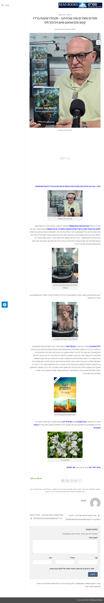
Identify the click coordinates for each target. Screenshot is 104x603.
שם (96, 558)
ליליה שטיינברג (65, 491)
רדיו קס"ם (48, 491)
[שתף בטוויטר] (76, 481)
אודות (7, 5)
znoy (74, 29)
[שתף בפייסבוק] (80, 481)
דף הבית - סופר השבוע (65, 14)
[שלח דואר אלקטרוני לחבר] (71, 481)
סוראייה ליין (56, 491)
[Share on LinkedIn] (63, 481)
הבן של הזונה (47, 489)
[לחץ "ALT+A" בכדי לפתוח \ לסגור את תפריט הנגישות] (5, 305)
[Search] (3, 5)
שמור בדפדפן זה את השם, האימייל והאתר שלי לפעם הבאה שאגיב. (71, 569)
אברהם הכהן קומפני (59, 489)
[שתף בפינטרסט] (67, 481)
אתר (50, 558)
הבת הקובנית (37, 489)
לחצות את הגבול (75, 491)
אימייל (72, 558)
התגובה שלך (93, 538)
